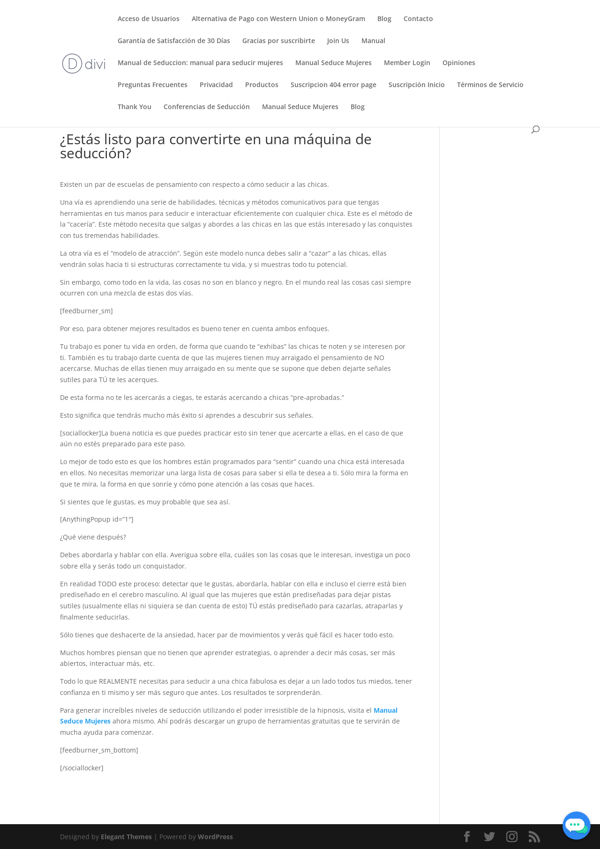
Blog (384, 19)
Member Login (407, 63)
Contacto (418, 19)
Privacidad (216, 85)
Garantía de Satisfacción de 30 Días (174, 41)
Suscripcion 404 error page (333, 85)
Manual (373, 41)
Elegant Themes (126, 836)
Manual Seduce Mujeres (333, 63)
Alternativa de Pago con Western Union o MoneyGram (278, 19)
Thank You (134, 107)
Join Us (338, 41)
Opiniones (458, 63)
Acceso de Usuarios (149, 19)
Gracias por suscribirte (278, 41)
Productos (261, 85)
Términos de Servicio (490, 85)
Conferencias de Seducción (207, 107)
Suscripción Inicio (417, 85)
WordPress (215, 836)
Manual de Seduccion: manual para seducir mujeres (200, 63)
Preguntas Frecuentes (153, 85)
